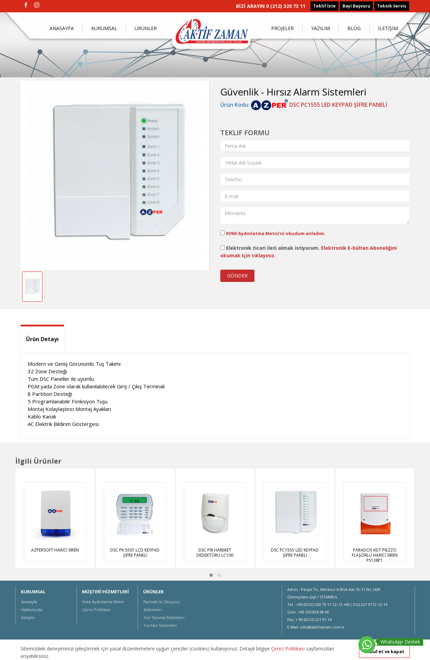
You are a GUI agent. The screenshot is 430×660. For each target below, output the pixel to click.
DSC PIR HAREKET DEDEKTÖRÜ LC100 (214, 552)
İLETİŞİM (388, 28)
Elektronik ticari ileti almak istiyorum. (308, 252)
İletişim (27, 617)
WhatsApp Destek (400, 641)
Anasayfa (29, 601)
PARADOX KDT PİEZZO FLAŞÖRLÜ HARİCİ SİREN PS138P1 (375, 555)
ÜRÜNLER (146, 28)
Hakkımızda (31, 609)
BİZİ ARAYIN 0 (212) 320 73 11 (270, 6)
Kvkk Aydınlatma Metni (103, 601)
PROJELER (282, 28)
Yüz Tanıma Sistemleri (163, 617)
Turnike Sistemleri (160, 625)
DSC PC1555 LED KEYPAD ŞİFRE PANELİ (319, 104)
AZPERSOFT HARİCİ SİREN (55, 550)
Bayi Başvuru (356, 6)
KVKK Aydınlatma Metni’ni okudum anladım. (275, 233)
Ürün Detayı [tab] (42, 339)
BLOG (354, 28)
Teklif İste (324, 6)
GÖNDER (237, 275)
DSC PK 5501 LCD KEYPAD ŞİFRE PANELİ (134, 552)
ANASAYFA (62, 28)
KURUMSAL (104, 28)
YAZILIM (320, 28)
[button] (211, 575)
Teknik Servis (391, 6)
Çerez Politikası (96, 609)
